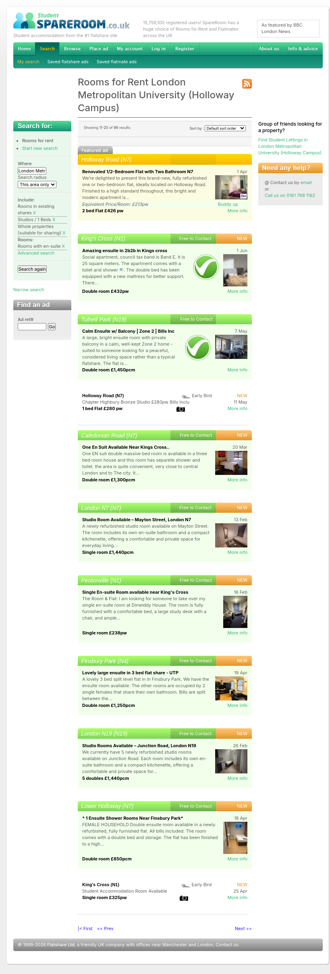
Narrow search (28, 289)
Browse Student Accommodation (72, 48)
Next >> (243, 928)
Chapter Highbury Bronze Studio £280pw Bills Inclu (135, 402)
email (306, 182)
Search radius (32, 177)
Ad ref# (25, 319)
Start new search (40, 148)
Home (24, 48)
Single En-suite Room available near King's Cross (135, 592)
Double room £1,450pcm (108, 370)
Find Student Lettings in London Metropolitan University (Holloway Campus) (290, 146)
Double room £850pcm (107, 859)
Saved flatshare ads (68, 61)
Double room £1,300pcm (108, 480)
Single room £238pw (104, 633)
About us (269, 48)
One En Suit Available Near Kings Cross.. (126, 447)
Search (47, 49)
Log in (158, 48)
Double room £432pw (105, 291)
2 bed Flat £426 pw (102, 210)
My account (129, 48)
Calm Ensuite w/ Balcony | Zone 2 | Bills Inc (128, 331)
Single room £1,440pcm (108, 552)
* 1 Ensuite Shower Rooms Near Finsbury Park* (132, 818)
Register (184, 48)
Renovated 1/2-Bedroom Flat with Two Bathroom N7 (137, 171)
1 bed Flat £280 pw (102, 408)
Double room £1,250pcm (108, 705)
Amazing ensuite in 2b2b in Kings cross (124, 250)
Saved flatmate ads (117, 61)
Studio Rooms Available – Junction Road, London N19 (139, 745)
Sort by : (217, 128)
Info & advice (303, 48)
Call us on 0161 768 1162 (290, 195)
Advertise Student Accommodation (98, 48)
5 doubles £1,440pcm (105, 778)
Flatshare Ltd (61, 944)
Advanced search (36, 253)
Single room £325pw (104, 897)
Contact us (227, 944)
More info (237, 210)
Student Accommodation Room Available (124, 891)
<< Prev (105, 928)
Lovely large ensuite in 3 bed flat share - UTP (130, 673)
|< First (85, 928)
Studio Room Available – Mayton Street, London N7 (136, 519)
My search (28, 61)
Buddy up (228, 204)
